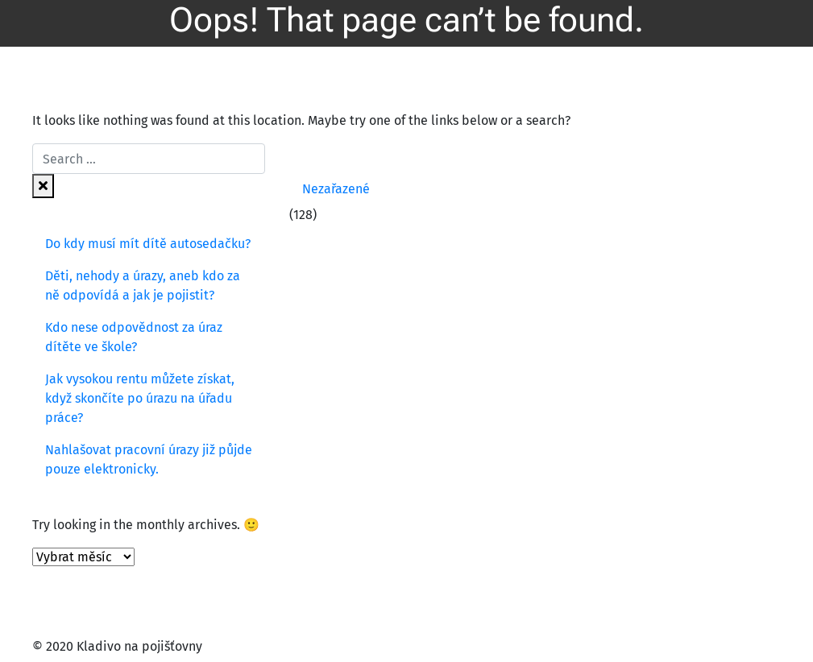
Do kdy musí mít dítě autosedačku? (148, 243)
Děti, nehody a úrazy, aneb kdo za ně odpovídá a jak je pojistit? (142, 285)
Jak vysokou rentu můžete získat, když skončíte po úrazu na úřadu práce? (139, 398)
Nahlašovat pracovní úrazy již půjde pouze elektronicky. (148, 459)
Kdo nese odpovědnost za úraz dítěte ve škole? (133, 337)
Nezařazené (336, 189)
